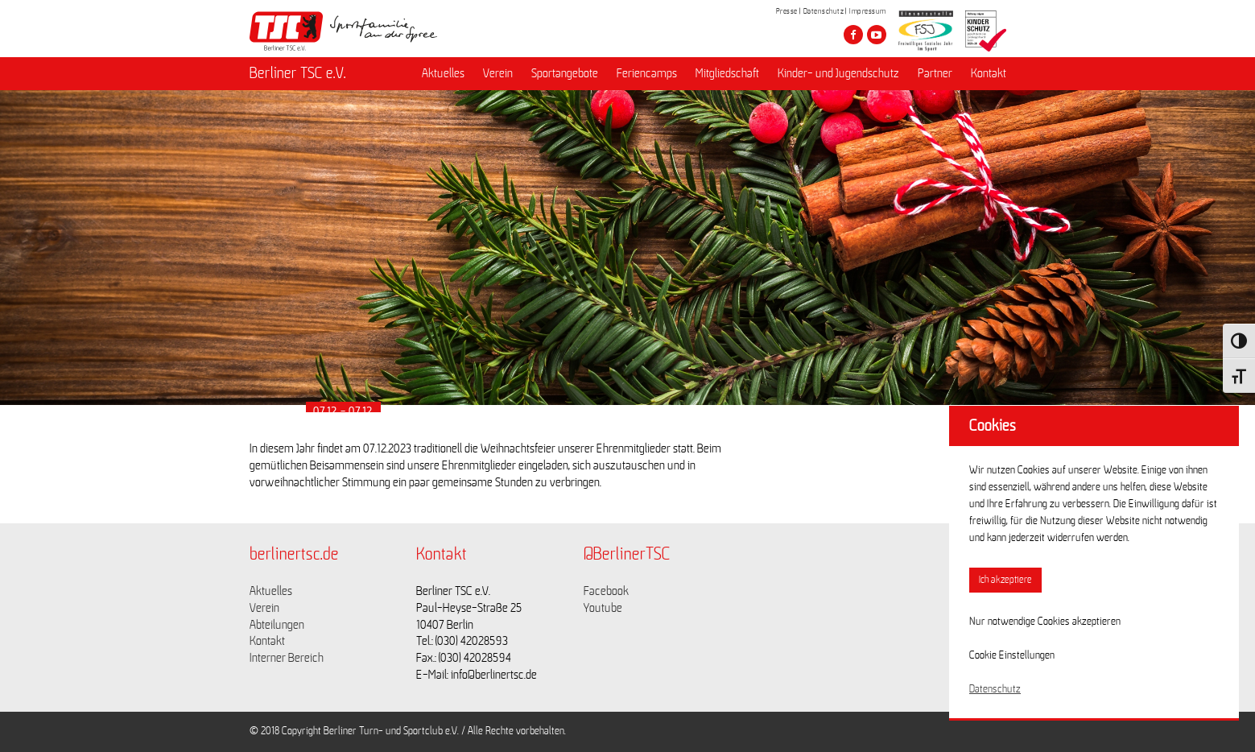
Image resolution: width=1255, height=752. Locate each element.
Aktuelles (443, 73)
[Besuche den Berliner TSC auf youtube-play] (876, 34)
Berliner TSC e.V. (298, 73)
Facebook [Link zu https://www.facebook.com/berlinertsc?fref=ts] (606, 591)
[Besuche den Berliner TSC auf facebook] (853, 34)
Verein (498, 73)
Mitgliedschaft (727, 73)
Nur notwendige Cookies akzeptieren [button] (1045, 621)
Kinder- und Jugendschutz (838, 73)
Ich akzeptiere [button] (1005, 580)
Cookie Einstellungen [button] (1012, 655)
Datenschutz (823, 11)
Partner (935, 73)
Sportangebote (564, 73)
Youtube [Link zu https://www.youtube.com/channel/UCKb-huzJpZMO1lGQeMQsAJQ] (603, 607)
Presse (787, 11)
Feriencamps (647, 73)
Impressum (867, 11)
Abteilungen (277, 624)
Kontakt (988, 73)
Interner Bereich (287, 657)
